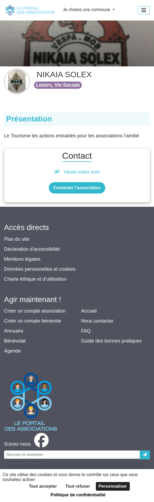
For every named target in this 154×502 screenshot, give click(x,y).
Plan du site (16, 239)
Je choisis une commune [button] (87, 9)
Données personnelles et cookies (39, 269)
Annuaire (13, 331)
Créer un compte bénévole (32, 321)
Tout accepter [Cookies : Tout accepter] (43, 486)
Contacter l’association (77, 187)
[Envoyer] (145, 454)
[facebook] (27, 444)
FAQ (86, 331)
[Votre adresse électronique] (72, 454)
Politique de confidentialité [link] (78, 495)
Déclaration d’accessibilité (32, 249)
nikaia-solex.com (82, 172)
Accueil (89, 311)
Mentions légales (22, 259)
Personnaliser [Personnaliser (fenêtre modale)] (113, 486)
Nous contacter (97, 321)
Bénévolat (15, 341)
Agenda (12, 351)
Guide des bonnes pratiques (111, 341)
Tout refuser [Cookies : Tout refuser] (77, 486)
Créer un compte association (35, 311)
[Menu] (144, 10)
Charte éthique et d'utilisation (35, 279)
